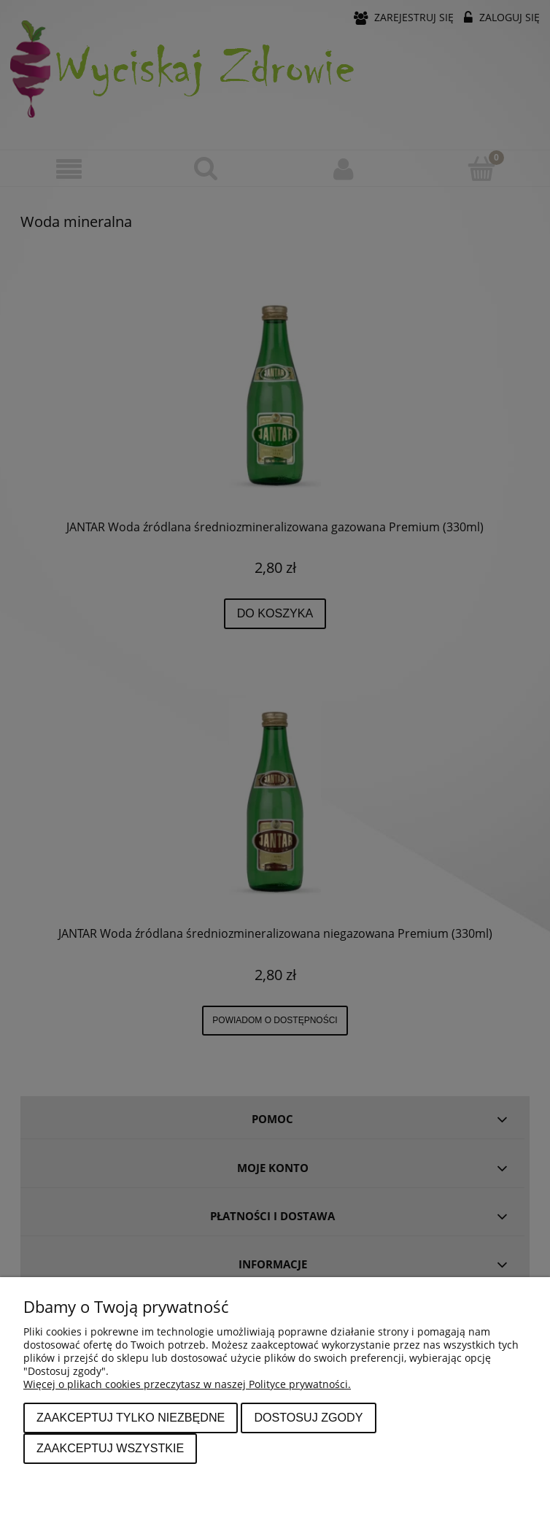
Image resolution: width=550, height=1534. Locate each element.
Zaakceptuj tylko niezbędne (130, 1417)
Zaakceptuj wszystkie (110, 1447)
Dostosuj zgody (308, 1417)
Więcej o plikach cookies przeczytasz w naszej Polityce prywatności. (187, 1384)
